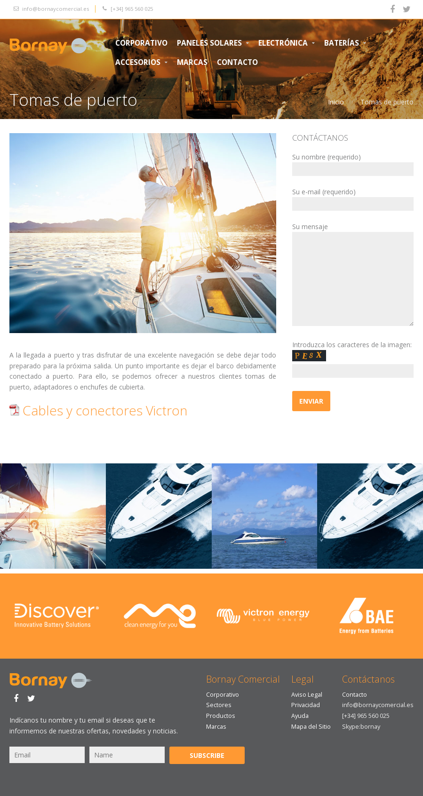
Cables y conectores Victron (98, 410)
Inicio (336, 101)
